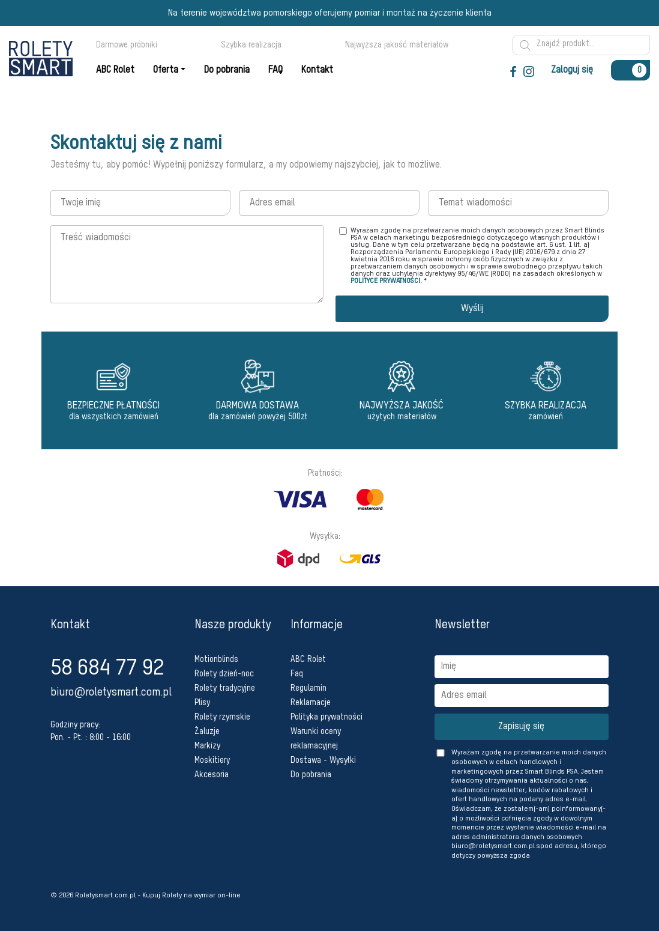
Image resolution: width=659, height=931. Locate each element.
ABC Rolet (308, 659)
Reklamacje (310, 703)
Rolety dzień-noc (224, 674)
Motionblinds (216, 659)
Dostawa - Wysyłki (323, 760)
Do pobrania (310, 775)
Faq (296, 674)
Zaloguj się (572, 70)
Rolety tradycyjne (224, 688)
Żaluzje (207, 731)
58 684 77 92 (107, 668)
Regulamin (308, 688)
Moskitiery (212, 760)
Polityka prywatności (326, 717)
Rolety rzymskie (222, 717)
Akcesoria (211, 775)
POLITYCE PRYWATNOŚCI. (386, 281)
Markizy (207, 746)
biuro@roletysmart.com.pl (111, 692)
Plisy (202, 703)
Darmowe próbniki (126, 45)
